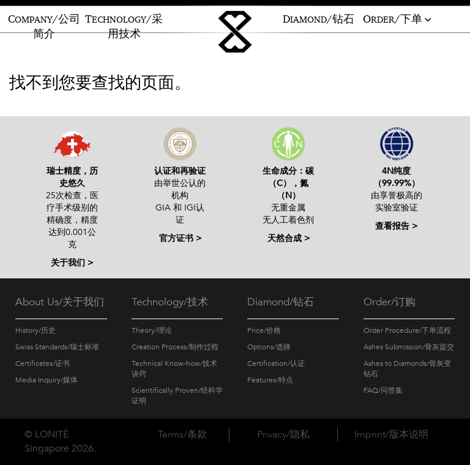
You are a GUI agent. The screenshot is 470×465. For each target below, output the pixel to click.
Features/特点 (270, 380)
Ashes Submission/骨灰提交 (409, 347)
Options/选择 (269, 347)
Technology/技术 (170, 302)
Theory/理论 (152, 330)
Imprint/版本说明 (391, 434)
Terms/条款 (182, 434)
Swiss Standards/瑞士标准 (57, 347)
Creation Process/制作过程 (175, 347)
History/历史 (35, 330)
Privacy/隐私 (283, 434)
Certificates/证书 (42, 363)
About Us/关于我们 (59, 302)
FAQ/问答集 (383, 390)
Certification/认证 (276, 363)
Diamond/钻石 (280, 302)
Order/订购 (390, 302)
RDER (398, 19)
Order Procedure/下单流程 (407, 330)
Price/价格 (264, 330)
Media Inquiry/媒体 (46, 380)
